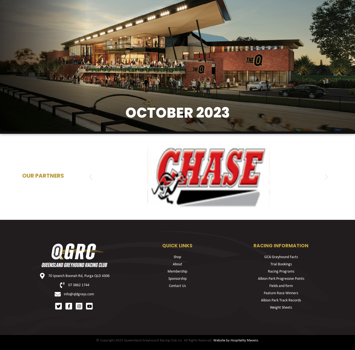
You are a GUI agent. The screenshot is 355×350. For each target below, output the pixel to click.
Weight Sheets (281, 308)
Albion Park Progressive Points (281, 279)
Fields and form (281, 286)
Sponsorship (177, 279)
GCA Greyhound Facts (281, 257)
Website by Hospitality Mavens (235, 340)
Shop (177, 257)
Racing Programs (281, 272)
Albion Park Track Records (281, 300)
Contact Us (177, 286)
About (177, 264)
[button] (90, 176)
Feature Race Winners (281, 293)
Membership (177, 272)
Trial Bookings (281, 264)
